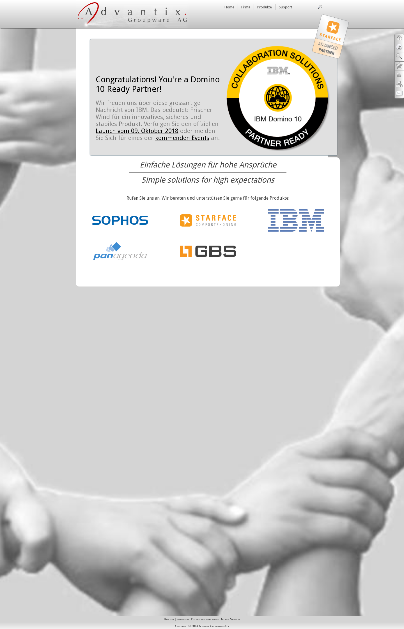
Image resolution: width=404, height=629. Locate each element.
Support (285, 7)
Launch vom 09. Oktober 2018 (137, 130)
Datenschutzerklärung (205, 619)
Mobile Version (230, 619)
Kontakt (169, 619)
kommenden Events (182, 137)
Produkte (264, 7)
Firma (245, 7)
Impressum (182, 619)
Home (229, 7)
